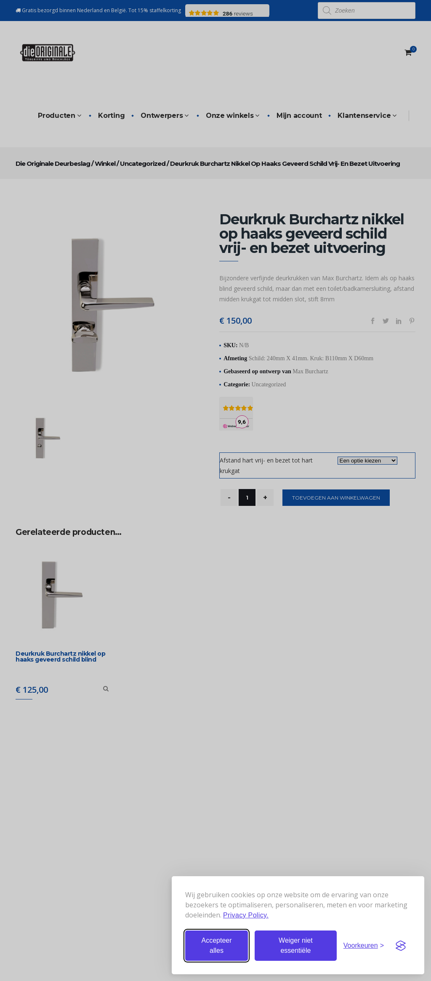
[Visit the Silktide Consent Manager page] (401, 946)
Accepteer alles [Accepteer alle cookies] (216, 945)
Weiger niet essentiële (296, 945)
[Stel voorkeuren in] (363, 946)
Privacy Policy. (246, 915)
